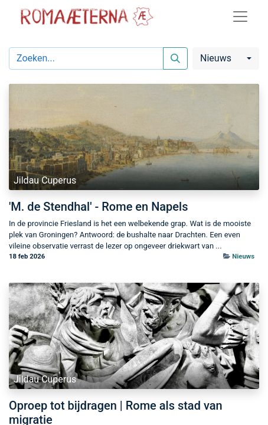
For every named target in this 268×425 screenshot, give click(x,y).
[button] (225, 58)
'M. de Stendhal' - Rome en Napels (98, 207)
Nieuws (243, 256)
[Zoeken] (175, 58)
